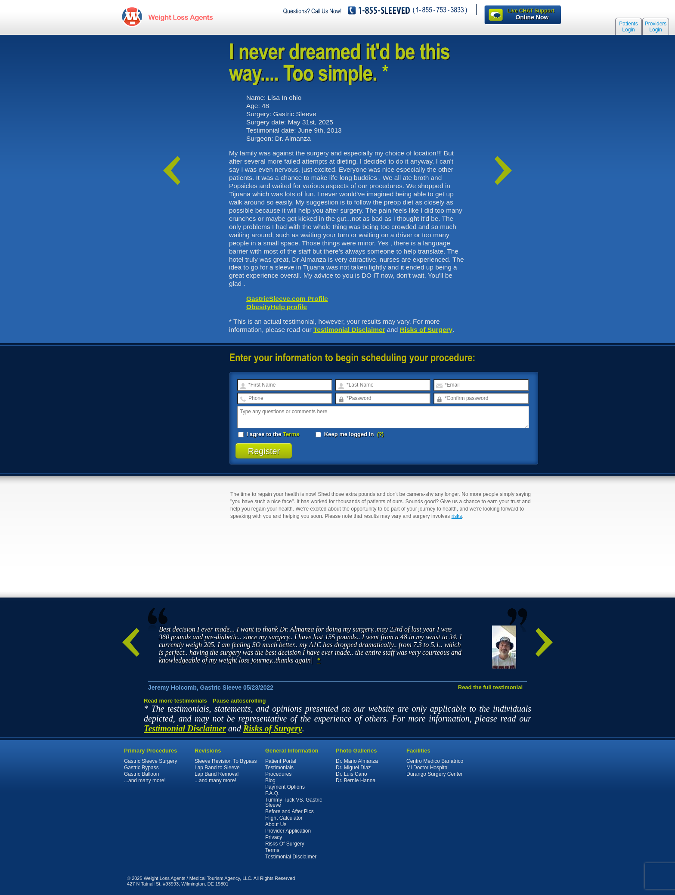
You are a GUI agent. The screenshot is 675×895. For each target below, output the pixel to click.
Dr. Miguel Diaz (353, 768)
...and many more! (145, 780)
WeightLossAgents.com (180, 16)
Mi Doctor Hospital (427, 768)
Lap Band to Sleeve (217, 768)
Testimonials (279, 768)
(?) (380, 434)
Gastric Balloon (141, 774)
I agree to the (268, 434)
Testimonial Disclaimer (349, 329)
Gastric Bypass (141, 768)
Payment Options (285, 787)
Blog (270, 780)
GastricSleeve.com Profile (287, 298)
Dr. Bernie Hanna (355, 780)
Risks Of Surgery (284, 844)
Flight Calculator (284, 818)
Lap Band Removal (216, 774)
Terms (291, 434)
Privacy (273, 837)
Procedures (278, 774)
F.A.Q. (272, 793)
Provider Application (288, 831)
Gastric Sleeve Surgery (150, 761)
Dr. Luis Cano (351, 774)
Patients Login (628, 27)
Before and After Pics (289, 811)
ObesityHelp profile (276, 306)
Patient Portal (280, 761)
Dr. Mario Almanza (357, 761)
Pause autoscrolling (239, 700)
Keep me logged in (345, 434)
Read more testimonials (175, 700)
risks (457, 516)
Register (264, 451)
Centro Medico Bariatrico (434, 761)
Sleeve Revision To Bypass (226, 761)
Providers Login (656, 27)
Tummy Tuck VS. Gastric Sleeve (293, 802)
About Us (275, 824)
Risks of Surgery (426, 329)
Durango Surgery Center (434, 774)
